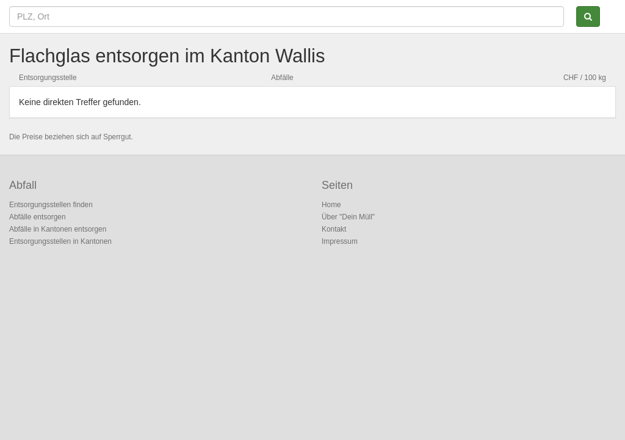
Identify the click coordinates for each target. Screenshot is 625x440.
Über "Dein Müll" (348, 217)
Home (331, 204)
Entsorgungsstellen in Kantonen (60, 241)
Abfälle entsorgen (37, 217)
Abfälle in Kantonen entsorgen (57, 229)
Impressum (340, 241)
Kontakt (334, 229)
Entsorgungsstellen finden (51, 204)
